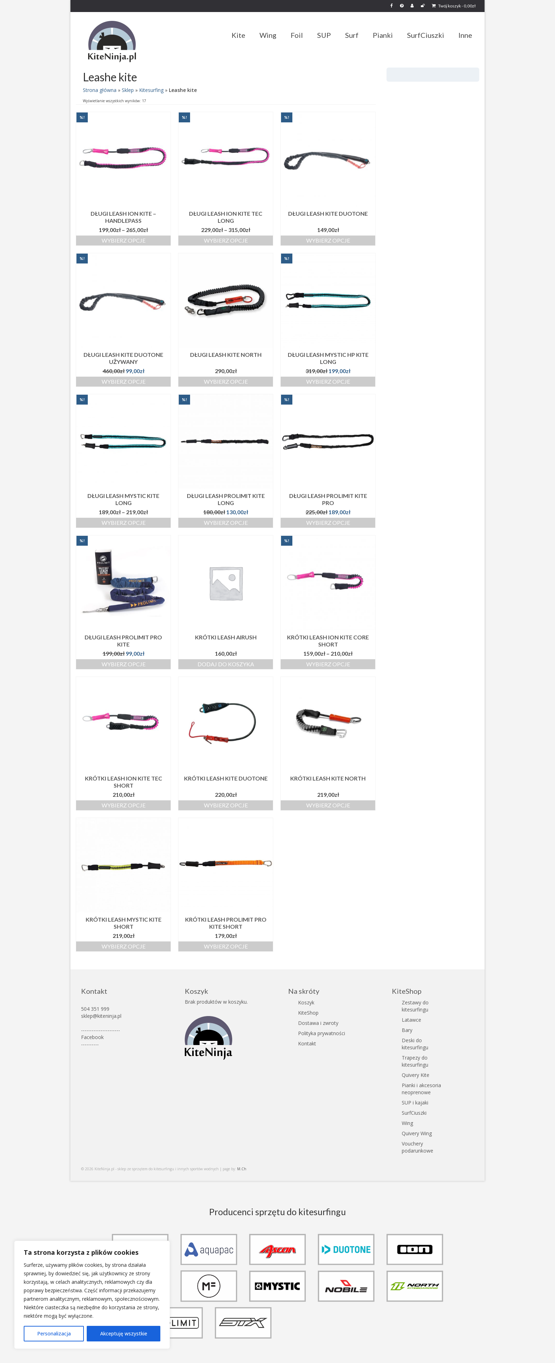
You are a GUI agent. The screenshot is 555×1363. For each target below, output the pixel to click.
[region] (92, 1295)
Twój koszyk (454, 5)
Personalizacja (54, 1333)
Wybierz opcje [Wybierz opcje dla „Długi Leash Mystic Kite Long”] (123, 522)
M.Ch (241, 1168)
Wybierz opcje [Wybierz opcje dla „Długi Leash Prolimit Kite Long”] (226, 522)
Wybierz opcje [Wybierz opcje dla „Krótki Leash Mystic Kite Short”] (123, 946)
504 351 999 (95, 1008)
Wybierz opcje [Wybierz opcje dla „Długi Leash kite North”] (226, 381)
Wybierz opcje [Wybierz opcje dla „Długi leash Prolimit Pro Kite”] (123, 664)
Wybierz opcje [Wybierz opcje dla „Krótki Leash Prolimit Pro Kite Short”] (226, 946)
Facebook (92, 1037)
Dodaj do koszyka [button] (226, 664)
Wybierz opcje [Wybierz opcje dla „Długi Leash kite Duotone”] (328, 240)
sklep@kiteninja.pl (101, 1016)
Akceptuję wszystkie (123, 1333)
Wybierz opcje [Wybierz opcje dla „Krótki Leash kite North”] (328, 805)
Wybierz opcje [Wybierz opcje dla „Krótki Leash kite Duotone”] (226, 805)
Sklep (128, 90)
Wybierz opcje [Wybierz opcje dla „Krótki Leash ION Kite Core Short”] (328, 664)
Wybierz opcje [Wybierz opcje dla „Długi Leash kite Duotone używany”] (123, 381)
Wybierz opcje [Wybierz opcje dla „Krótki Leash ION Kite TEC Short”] (123, 805)
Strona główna (99, 90)
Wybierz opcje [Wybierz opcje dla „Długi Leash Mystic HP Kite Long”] (328, 381)
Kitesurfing (151, 90)
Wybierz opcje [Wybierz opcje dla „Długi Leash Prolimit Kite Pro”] (328, 522)
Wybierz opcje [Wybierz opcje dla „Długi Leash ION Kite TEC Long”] (226, 240)
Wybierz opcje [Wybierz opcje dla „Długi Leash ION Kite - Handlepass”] (123, 240)
